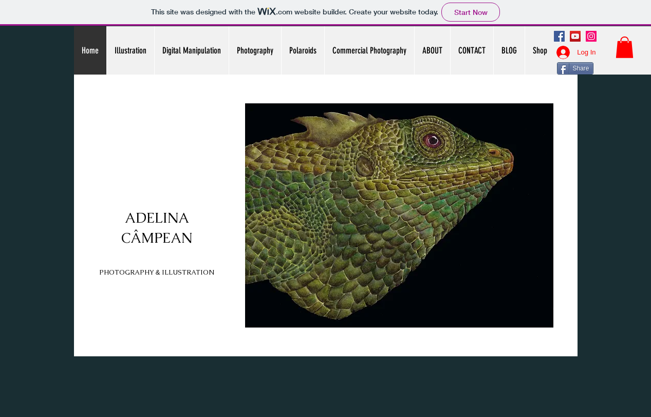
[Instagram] (591, 36)
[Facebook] (559, 36)
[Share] (575, 68)
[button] (625, 47)
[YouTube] (575, 36)
